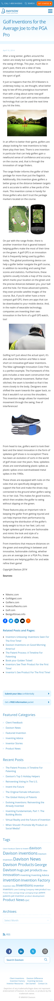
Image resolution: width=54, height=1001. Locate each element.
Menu (50, 11)
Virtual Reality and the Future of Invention (28, 819)
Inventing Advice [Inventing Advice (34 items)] (40, 875)
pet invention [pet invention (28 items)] (17, 895)
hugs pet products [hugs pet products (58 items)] (29, 870)
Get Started (43, 3)
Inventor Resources (15, 983)
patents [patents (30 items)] (7, 895)
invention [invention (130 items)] (11, 880)
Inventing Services (35, 981)
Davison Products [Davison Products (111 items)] (18, 864)
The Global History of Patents (21, 797)
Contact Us (42, 983)
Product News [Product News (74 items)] (13, 899)
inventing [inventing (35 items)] (25, 875)
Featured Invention (16, 733)
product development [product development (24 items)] (34, 896)
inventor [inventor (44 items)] (39, 885)
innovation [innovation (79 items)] (11, 874)
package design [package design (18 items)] (19, 893)
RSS (8, 934)
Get (19, 702)
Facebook (9, 951)
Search (31, 3)
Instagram (45, 951)
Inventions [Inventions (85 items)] (24, 885)
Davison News (13, 727)
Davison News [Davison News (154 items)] (27, 859)
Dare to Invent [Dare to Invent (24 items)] (22, 848)
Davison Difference (35, 978)
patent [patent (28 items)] (42, 892)
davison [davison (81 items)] (35, 848)
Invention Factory (17, 981)
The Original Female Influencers (23, 792)
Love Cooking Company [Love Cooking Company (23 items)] (24, 889)
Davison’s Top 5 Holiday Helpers (23, 776)
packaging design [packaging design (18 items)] (31, 893)
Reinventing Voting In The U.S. (22, 781)
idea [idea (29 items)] (45, 870)
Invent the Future (15, 786)
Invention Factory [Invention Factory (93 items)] (35, 880)
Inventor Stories (14, 743)
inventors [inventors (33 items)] (8, 889)
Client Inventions (17, 978)
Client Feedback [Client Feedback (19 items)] (9, 849)
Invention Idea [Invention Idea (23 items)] (9, 886)
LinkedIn (21, 951)
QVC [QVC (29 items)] (27, 900)
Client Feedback (14, 722)
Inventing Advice (14, 738)
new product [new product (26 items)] (41, 889)
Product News (13, 748)
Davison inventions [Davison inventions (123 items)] (20, 853)
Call (13, 3)
